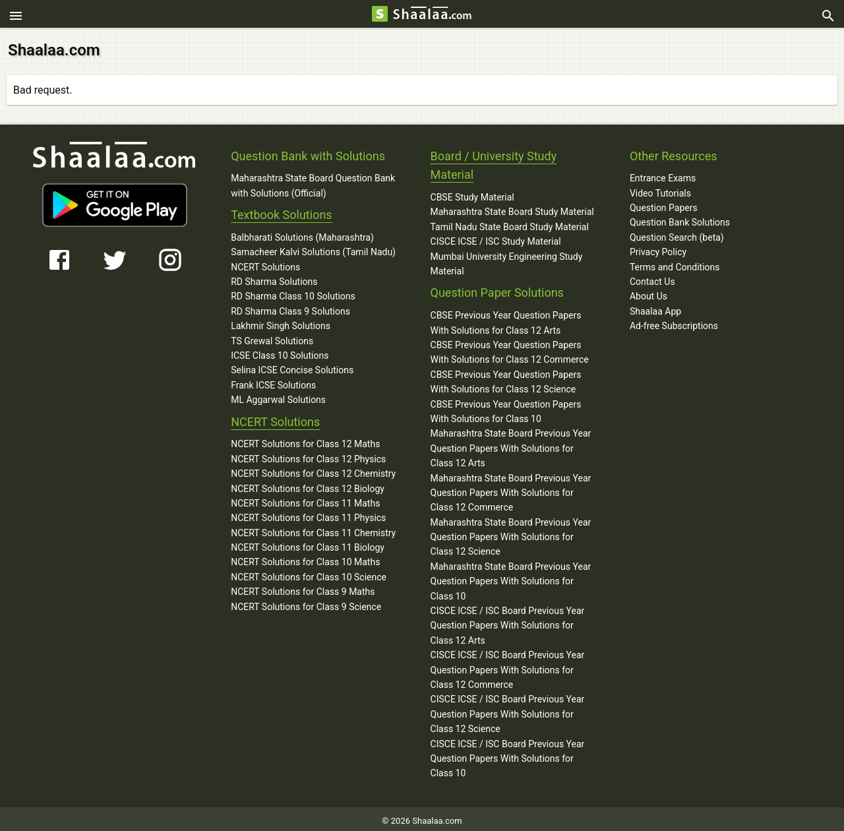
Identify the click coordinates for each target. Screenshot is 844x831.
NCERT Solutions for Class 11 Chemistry (313, 529)
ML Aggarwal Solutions (278, 395)
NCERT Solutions (265, 263)
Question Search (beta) (677, 233)
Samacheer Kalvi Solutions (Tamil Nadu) (313, 248)
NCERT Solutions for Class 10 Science (308, 573)
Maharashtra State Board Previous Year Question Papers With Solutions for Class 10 (511, 577)
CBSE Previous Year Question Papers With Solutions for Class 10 (506, 407)
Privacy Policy (658, 248)
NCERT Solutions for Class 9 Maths (303, 588)
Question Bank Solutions (680, 219)
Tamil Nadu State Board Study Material (510, 223)
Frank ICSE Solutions (273, 381)
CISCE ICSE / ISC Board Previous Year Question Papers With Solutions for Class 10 (508, 755)
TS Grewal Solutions (272, 337)
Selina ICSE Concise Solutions (292, 366)
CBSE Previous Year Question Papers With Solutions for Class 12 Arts (506, 319)
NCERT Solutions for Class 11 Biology (307, 543)
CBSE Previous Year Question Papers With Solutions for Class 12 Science (506, 377)
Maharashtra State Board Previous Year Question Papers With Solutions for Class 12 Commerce (511, 489)
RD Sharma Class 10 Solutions (293, 293)
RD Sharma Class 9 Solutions (290, 307)
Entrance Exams (663, 174)
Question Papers (664, 204)
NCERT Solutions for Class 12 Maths (305, 440)
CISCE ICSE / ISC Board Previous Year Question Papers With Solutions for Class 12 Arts (508, 621)
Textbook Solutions (281, 211)
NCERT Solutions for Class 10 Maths (305, 558)
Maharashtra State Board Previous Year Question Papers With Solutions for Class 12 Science (511, 533)
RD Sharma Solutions (274, 277)
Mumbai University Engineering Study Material (507, 259)
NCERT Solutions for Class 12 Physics (308, 455)
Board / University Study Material (494, 161)
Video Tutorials (660, 189)
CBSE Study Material (472, 193)
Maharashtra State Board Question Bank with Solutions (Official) (313, 182)
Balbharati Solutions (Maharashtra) (302, 233)
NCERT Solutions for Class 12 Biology (307, 484)
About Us (648, 293)
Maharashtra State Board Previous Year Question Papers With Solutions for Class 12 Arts (511, 445)
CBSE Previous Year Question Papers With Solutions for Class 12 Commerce (510, 348)
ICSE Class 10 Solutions (279, 351)
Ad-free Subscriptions (674, 322)
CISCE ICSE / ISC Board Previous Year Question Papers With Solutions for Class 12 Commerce (508, 666)
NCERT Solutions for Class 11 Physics (308, 514)
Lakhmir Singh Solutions (280, 322)
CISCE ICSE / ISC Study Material (496, 238)
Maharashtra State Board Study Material (512, 208)
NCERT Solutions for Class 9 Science (306, 603)
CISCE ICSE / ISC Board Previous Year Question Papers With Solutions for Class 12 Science (508, 711)
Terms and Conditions (675, 263)
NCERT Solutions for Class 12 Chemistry (313, 469)
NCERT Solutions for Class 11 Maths (305, 499)
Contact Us (652, 277)
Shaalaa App (655, 307)
